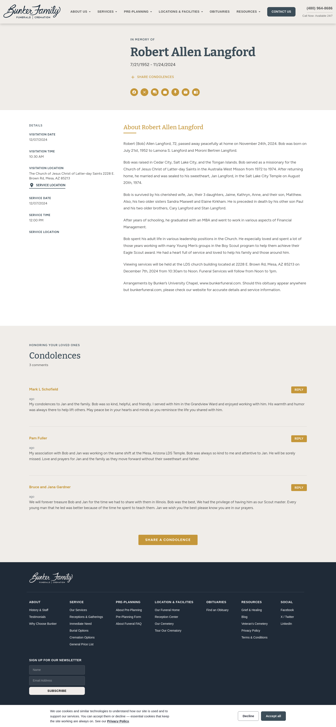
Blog (245, 617)
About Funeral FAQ (129, 623)
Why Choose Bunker (43, 623)
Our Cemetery (164, 623)
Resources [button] (247, 11)
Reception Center (166, 617)
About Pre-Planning (129, 610)
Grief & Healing (252, 610)
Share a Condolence (168, 540)
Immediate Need (81, 623)
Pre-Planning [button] (136, 11)
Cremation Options (82, 637)
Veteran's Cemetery (255, 623)
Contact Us (281, 11)
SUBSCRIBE (57, 690)
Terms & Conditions (254, 637)
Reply (299, 389)
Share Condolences (152, 77)
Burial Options (79, 630)
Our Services (78, 610)
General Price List (81, 644)
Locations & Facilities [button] (179, 11)
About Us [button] (78, 11)
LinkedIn (286, 623)
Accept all (273, 716)
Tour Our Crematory (168, 630)
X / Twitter (287, 617)
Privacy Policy (251, 630)
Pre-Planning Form (128, 617)
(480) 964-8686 (320, 8)
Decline (248, 716)
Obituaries (220, 11)
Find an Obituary (217, 610)
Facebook (287, 610)
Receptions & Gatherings (86, 617)
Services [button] (106, 11)
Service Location (47, 185)
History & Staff (38, 610)
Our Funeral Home (167, 610)
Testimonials (37, 617)
